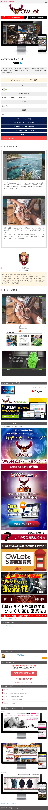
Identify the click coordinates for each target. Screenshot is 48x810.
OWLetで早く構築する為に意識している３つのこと (16, 693)
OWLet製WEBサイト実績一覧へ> (9, 803)
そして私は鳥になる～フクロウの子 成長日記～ (18, 655)
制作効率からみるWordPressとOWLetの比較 (14, 690)
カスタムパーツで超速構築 (10, 703)
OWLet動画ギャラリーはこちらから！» (11, 626)
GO (44, 658)
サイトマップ (16, 807)
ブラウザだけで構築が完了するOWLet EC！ (14, 696)
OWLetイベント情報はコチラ (8, 618)
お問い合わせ (9, 807)
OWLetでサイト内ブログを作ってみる (13, 699)
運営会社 (3, 807)
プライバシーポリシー (24, 807)
